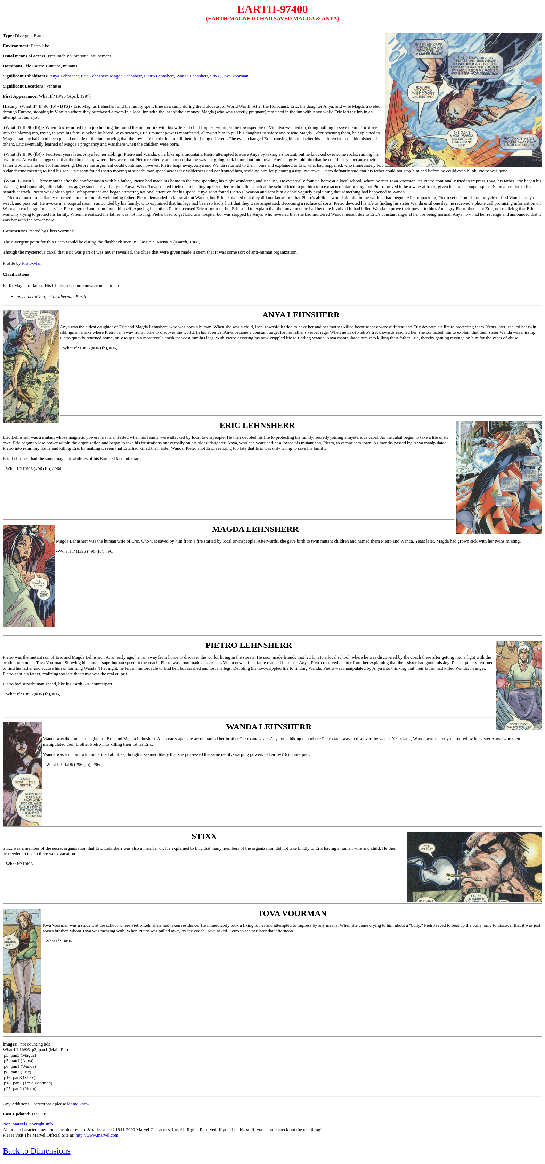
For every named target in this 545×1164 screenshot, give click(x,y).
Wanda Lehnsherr (192, 76)
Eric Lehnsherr (94, 76)
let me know (78, 1103)
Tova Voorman (235, 76)
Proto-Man (31, 263)
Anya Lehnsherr (64, 76)
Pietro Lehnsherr (159, 76)
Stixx (215, 76)
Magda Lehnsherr (126, 76)
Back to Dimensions (37, 1150)
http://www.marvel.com (96, 1135)
